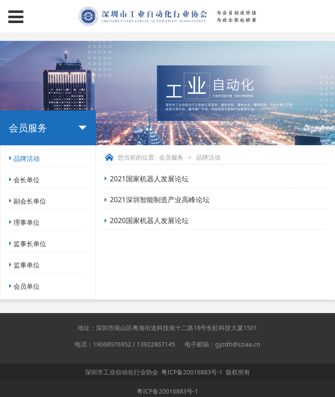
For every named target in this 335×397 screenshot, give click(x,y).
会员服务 (171, 157)
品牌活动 (27, 158)
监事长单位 (30, 243)
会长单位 (27, 179)
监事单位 (27, 264)
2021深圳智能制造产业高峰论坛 (160, 199)
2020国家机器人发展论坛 (149, 220)
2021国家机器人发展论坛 (149, 178)
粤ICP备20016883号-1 (192, 372)
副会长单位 (30, 201)
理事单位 (27, 222)
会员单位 (27, 286)
